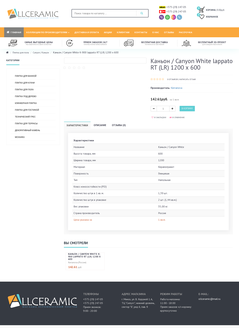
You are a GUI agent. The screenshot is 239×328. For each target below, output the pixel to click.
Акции (108, 32)
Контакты (140, 32)
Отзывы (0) (119, 125)
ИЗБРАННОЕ (208, 17)
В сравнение (177, 117)
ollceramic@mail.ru (209, 299)
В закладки (159, 117)
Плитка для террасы (26, 123)
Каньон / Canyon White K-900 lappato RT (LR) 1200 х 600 (84, 256)
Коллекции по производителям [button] (47, 32)
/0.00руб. (212, 9)
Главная (14, 32)
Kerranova (176, 87)
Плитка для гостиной (27, 110)
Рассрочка (185, 32)
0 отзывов (172, 79)
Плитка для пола (21, 52)
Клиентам (123, 32)
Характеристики (77, 125)
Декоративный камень (27, 130)
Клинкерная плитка (26, 103)
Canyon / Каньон (41, 52)
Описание (100, 125)
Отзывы (169, 32)
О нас (155, 32)
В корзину (187, 108)
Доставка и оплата (86, 32)
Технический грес (25, 117)
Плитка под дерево (25, 96)
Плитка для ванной (26, 76)
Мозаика (20, 137)
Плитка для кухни (25, 83)
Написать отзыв (187, 79)
